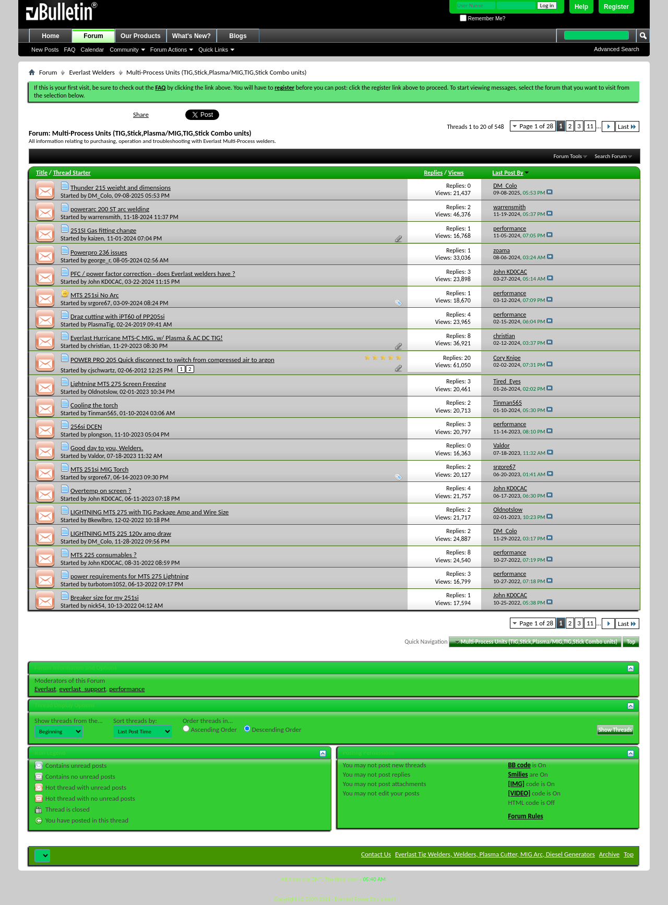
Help (581, 6)
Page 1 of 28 (537, 126)
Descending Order (273, 729)
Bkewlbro (100, 520)
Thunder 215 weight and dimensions (120, 187)
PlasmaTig (101, 324)
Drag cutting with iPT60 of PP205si (117, 316)
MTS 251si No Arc (94, 295)
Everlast (45, 689)
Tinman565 (102, 413)
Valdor (96, 456)
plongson (100, 434)
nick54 (96, 605)
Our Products (141, 36)
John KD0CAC (105, 281)
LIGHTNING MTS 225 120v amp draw (120, 533)
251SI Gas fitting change (103, 230)
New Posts (45, 49)
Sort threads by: (135, 721)
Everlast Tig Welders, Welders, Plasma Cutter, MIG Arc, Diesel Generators (495, 854)
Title (41, 172)
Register (616, 6)
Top (631, 641)
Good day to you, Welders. (106, 448)
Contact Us (376, 854)
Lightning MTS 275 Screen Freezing (118, 384)
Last (627, 126)
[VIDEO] (519, 793)
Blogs (237, 36)
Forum (93, 36)
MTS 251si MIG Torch (99, 469)
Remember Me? (482, 18)
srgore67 (99, 303)
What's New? (191, 36)
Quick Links (213, 49)
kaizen (96, 238)
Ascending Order (210, 729)
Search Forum (611, 156)
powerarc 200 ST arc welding (109, 209)
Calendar (92, 49)
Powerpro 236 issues (98, 252)
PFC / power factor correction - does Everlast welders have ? (152, 273)
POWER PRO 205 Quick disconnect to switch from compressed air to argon (172, 360)
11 (590, 126)
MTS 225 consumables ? (103, 555)
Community (124, 49)
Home (50, 36)
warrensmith (104, 217)
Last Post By (511, 172)
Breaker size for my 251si (104, 597)
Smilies (518, 774)
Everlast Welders (91, 72)
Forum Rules (525, 816)
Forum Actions (168, 49)
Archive (609, 854)
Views (456, 172)
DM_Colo (100, 195)
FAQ (70, 49)
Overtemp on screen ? (101, 490)
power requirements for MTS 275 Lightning (129, 576)
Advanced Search (616, 49)
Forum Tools (568, 156)
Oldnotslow (102, 391)
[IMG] (516, 784)
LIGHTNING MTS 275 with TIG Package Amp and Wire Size (149, 512)
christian (99, 345)
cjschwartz (101, 370)
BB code (519, 765)
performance (127, 689)
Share (141, 114)
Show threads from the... (68, 721)
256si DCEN (86, 426)
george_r (99, 260)
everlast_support (82, 689)
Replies (433, 172)
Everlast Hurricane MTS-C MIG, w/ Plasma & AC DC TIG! (146, 338)
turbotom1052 (106, 584)
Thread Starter (72, 172)
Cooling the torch (94, 405)
